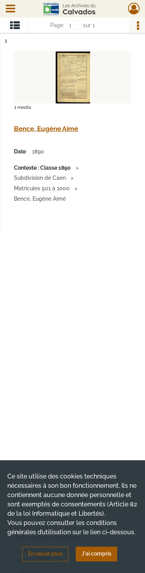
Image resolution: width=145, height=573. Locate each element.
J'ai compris (96, 554)
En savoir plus (45, 554)
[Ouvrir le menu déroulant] (10, 9)
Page (56, 25)
